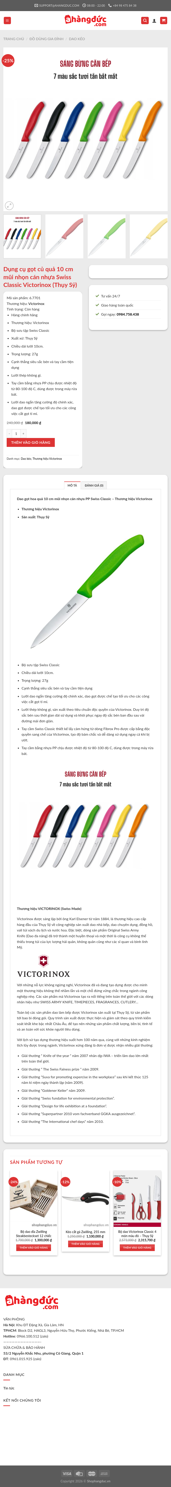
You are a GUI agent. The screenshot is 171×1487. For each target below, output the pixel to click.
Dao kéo (77, 39)
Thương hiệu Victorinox (47, 458)
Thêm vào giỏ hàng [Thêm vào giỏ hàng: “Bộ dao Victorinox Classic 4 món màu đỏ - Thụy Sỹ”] (137, 1247)
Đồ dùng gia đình (46, 39)
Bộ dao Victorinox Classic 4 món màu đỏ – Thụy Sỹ (137, 1234)
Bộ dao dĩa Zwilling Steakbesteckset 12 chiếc (33, 1234)
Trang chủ (13, 39)
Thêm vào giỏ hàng (30, 442)
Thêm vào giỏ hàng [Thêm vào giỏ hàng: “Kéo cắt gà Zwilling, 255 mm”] (85, 1243)
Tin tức (8, 1388)
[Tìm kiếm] (145, 20)
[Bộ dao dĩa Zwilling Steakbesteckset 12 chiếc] (33, 1198)
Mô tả (72, 485)
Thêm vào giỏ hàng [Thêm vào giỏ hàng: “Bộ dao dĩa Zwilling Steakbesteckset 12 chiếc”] (34, 1247)
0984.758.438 (128, 314)
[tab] (72, 485)
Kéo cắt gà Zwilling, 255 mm (85, 1232)
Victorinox (36, 303)
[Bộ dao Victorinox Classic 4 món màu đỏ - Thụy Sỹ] (137, 1198)
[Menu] (7, 20)
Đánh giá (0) (94, 485)
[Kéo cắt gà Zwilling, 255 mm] (85, 1198)
